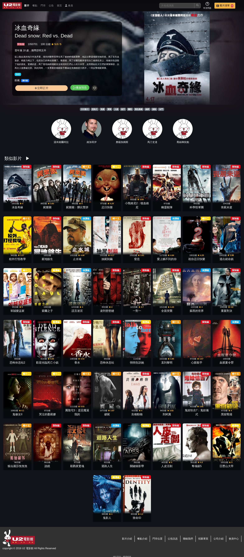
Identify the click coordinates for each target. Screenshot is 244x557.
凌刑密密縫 (107, 310)
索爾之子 (47, 310)
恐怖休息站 (107, 362)
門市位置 (157, 538)
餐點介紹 (142, 538)
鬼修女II (17, 414)
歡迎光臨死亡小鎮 (47, 362)
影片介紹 (127, 538)
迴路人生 (107, 466)
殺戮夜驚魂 (77, 466)
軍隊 (109, 109)
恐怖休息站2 (17, 362)
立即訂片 (41, 88)
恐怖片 (94, 109)
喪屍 (102, 109)
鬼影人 (107, 517)
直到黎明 (166, 362)
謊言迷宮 (77, 310)
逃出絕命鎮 (227, 259)
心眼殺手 (196, 362)
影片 (26, 5)
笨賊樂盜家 (17, 310)
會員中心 (234, 538)
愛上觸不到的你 (167, 259)
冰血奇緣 (17, 207)
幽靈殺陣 (166, 207)
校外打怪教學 (17, 259)
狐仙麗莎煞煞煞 (17, 466)
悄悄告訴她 (137, 362)
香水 (77, 362)
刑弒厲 (167, 414)
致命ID (137, 517)
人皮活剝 (166, 466)
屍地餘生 (47, 259)
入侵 (116, 109)
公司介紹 (218, 538)
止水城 (77, 259)
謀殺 (154, 109)
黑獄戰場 (226, 414)
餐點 (34, 5)
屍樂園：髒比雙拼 (77, 207)
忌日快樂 (107, 207)
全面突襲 (166, 310)
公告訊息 (173, 538)
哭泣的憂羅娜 (47, 414)
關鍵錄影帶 (137, 466)
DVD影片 (85, 109)
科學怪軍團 (197, 207)
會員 (69, 5)
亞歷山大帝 (227, 466)
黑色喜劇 (138, 109)
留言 (59, 5)
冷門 (161, 109)
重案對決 (226, 310)
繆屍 (107, 414)
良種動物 (137, 414)
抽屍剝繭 (107, 259)
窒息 (137, 259)
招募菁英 (203, 538)
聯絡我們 (188, 538)
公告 (51, 5)
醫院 (130, 109)
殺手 (123, 109)
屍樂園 (47, 207)
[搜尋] (176, 5)
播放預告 (80, 87)
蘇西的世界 (197, 310)
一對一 (137, 310)
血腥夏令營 (227, 362)
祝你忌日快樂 (196, 259)
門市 (43, 5)
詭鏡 (47, 466)
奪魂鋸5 (197, 466)
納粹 (147, 109)
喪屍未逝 (226, 207)
